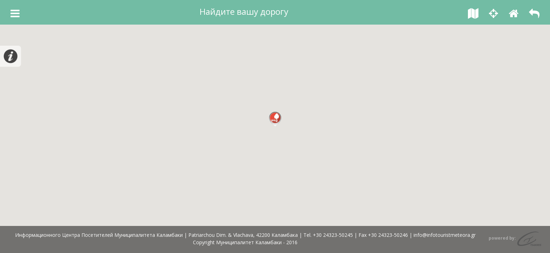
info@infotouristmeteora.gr (445, 235)
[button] (275, 119)
